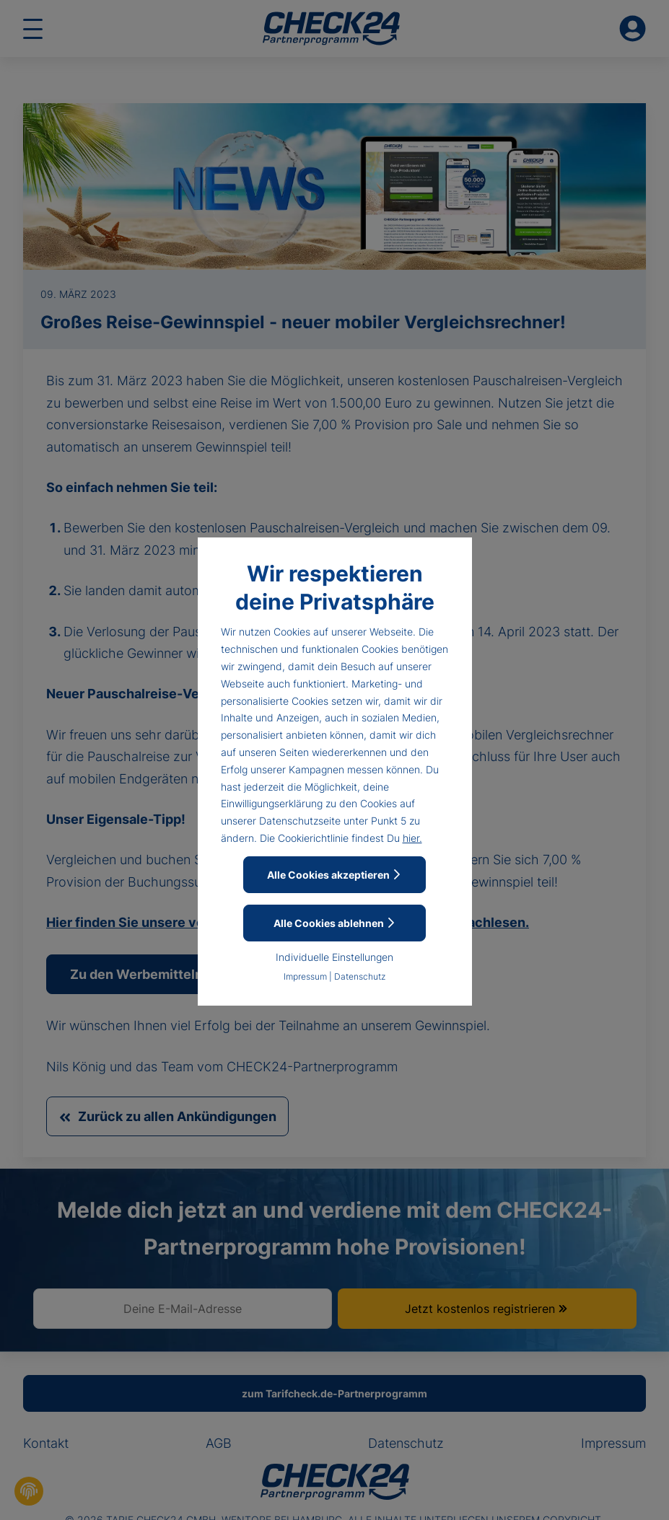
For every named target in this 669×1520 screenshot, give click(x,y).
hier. (412, 838)
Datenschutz (359, 976)
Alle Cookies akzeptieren (334, 875)
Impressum (305, 976)
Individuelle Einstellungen (334, 957)
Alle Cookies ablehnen (335, 923)
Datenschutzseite (300, 820)
